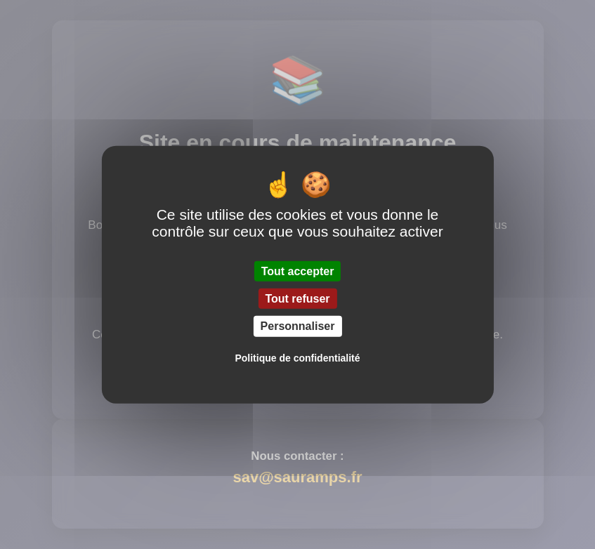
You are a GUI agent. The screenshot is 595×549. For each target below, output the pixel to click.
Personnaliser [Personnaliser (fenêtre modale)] (298, 326)
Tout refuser (297, 299)
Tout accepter (297, 271)
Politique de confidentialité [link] (297, 357)
